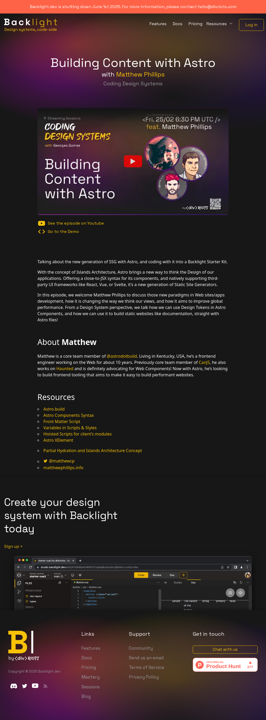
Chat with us (225, 649)
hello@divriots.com (217, 6)
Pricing (88, 667)
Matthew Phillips (140, 74)
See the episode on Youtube (70, 223)
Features (90, 648)
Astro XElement (58, 440)
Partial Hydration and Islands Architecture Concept (92, 450)
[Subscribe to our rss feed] (45, 686)
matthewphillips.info (63, 467)
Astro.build (54, 409)
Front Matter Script (61, 421)
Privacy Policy (144, 677)
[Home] (30, 25)
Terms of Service (146, 667)
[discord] (13, 686)
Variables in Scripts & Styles (70, 428)
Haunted (64, 368)
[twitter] (24, 686)
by (23, 658)
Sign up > (13, 546)
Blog (86, 696)
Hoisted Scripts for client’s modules (77, 434)
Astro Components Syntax (68, 415)
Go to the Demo (58, 231)
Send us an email (146, 658)
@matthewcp (59, 461)
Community (141, 648)
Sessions (90, 687)
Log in (251, 24)
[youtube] (35, 686)
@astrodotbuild (122, 356)
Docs (86, 658)
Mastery (90, 677)
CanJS (204, 362)
